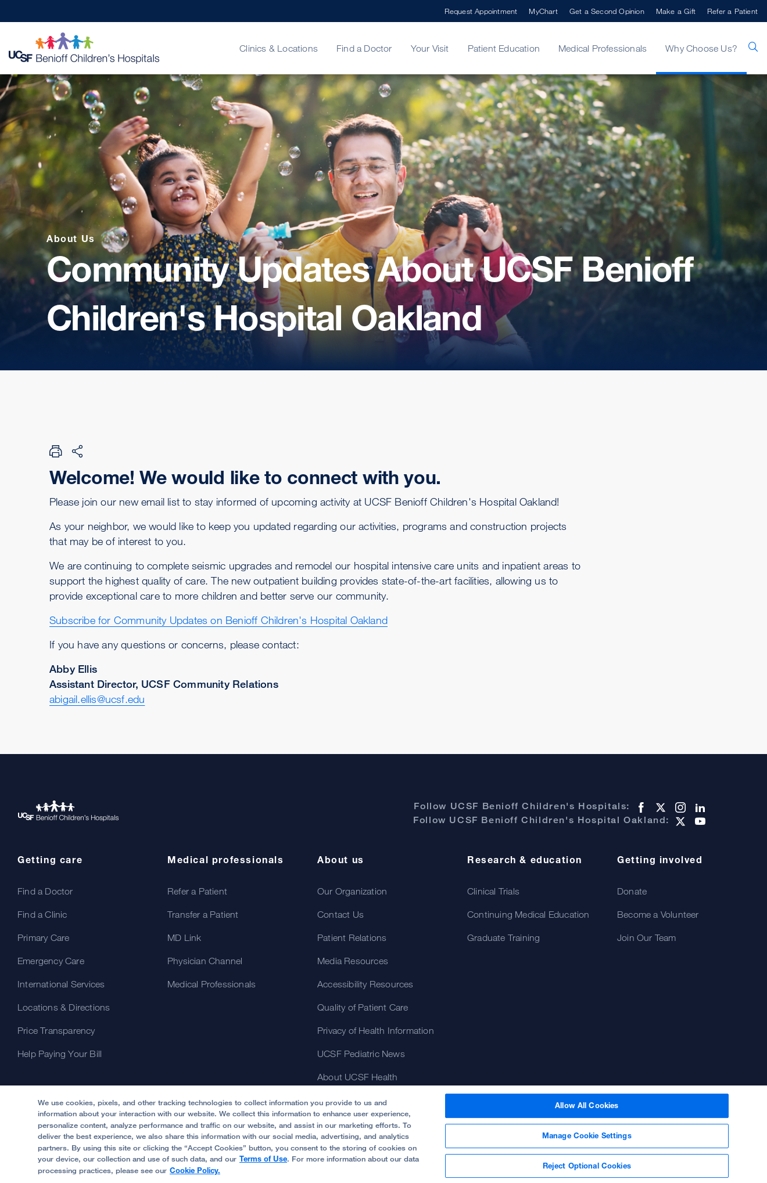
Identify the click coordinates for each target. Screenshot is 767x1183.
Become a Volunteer (658, 914)
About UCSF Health (357, 1077)
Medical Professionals (602, 48)
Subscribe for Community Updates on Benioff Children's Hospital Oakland (218, 620)
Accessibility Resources (365, 984)
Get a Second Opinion (606, 11)
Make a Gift (676, 11)
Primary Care (43, 937)
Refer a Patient (732, 11)
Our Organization (352, 891)
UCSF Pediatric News (361, 1053)
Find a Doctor (364, 48)
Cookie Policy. (195, 1175)
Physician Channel (204, 960)
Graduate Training (503, 937)
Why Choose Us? (701, 48)
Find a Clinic (42, 914)
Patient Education (504, 48)
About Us (70, 238)
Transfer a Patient (203, 914)
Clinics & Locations (278, 48)
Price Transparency (56, 1030)
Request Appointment (481, 11)
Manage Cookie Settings (587, 1140)
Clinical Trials (493, 891)
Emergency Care (50, 960)
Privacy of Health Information (375, 1030)
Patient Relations (351, 937)
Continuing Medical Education (528, 914)
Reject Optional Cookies (587, 1170)
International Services (61, 984)
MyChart (543, 11)
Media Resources (352, 960)
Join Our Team (646, 937)
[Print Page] (55, 451)
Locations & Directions (63, 1007)
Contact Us (340, 914)
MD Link (184, 937)
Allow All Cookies (586, 1110)
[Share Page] (77, 451)
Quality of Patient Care (362, 1007)
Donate (632, 891)
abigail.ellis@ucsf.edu (97, 699)
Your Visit (430, 48)
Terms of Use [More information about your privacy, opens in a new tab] (263, 1163)
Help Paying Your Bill (59, 1053)
